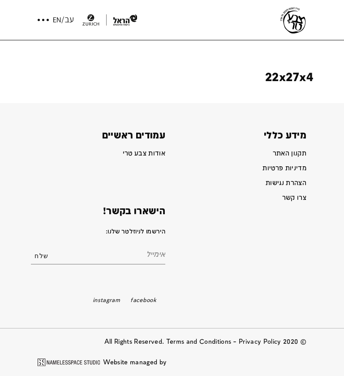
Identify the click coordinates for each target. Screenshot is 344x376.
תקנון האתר (289, 153)
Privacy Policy (260, 341)
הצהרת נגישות (286, 183)
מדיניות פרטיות (284, 168)
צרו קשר (294, 197)
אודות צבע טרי (144, 153)
